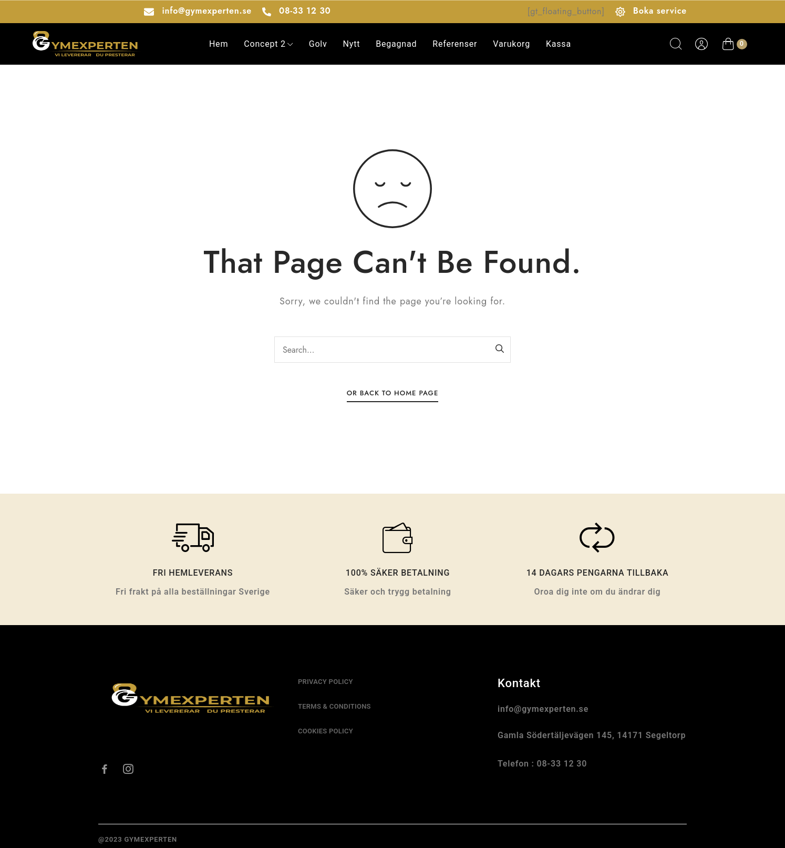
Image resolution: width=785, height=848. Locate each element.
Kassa (558, 44)
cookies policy (325, 731)
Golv (318, 44)
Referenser (454, 44)
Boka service (660, 11)
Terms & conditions (334, 706)
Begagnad (396, 44)
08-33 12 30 (305, 11)
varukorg (511, 44)
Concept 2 (268, 44)
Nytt (351, 44)
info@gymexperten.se (206, 11)
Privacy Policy (325, 682)
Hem (218, 44)
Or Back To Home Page (393, 393)
